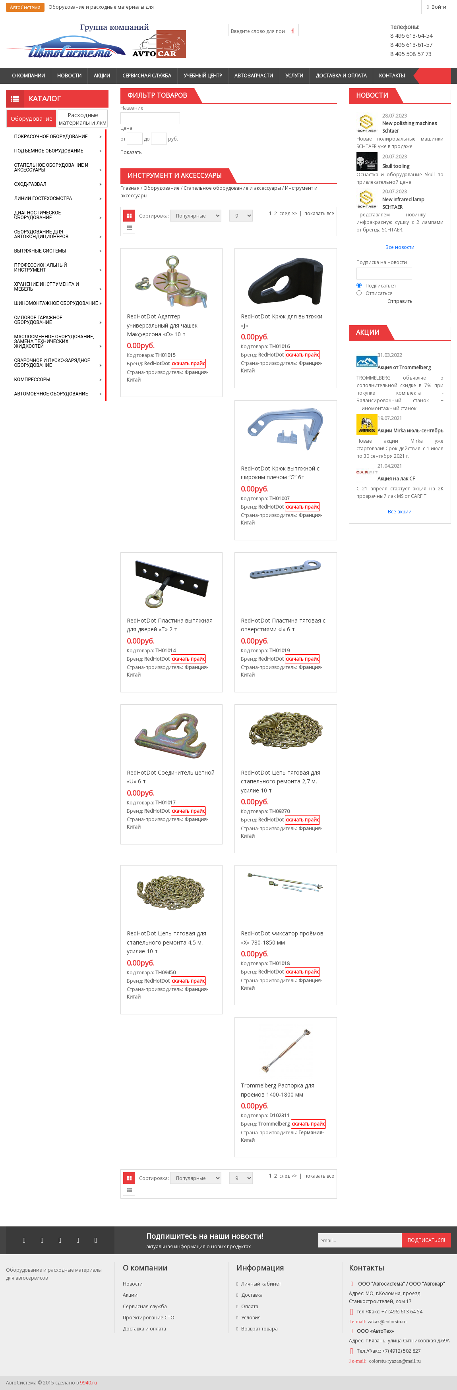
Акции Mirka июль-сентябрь (410, 430)
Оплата (247, 1306)
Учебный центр (203, 75)
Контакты (392, 75)
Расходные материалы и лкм (83, 118)
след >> (288, 213)
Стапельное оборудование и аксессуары (51, 167)
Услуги (294, 75)
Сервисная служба (146, 75)
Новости (69, 75)
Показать (131, 152)
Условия (248, 1317)
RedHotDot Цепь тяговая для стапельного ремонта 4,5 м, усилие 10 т (166, 942)
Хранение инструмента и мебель (46, 286)
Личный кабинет (258, 1283)
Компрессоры (32, 379)
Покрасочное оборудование (51, 136)
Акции (102, 75)
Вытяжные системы (40, 251)
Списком (129, 227)
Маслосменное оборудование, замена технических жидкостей (54, 341)
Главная (129, 188)
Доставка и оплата (341, 75)
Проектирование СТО (148, 1317)
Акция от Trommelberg (404, 367)
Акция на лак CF (396, 478)
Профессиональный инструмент (40, 267)
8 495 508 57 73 (411, 54)
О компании (28, 75)
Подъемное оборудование (48, 151)
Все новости (399, 247)
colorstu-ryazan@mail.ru (394, 1361)
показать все (319, 213)
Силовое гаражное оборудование (38, 320)
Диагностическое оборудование (37, 215)
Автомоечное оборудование (51, 394)
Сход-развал (30, 184)
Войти (439, 7)
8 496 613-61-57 (411, 44)
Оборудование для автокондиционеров (41, 234)
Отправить (399, 301)
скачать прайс (188, 363)
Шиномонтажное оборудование (56, 303)
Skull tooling (395, 166)
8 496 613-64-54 (411, 35)
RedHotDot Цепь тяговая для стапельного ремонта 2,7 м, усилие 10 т (280, 781)
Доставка (249, 1295)
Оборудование (31, 118)
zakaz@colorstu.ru (387, 1321)
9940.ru (88, 1382)
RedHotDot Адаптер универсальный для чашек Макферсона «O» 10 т (162, 325)
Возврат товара (257, 1328)
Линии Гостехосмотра (43, 198)
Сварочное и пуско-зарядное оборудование (52, 363)
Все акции (400, 511)
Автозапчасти (253, 75)
